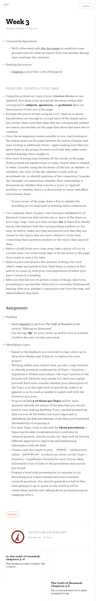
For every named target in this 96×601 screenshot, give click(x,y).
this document (50, 48)
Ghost (87, 580)
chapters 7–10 (28, 324)
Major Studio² (12, 580)
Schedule (12, 514)
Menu (86, 6)
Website (49, 537)
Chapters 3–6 (20, 71)
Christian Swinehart (15, 28)
